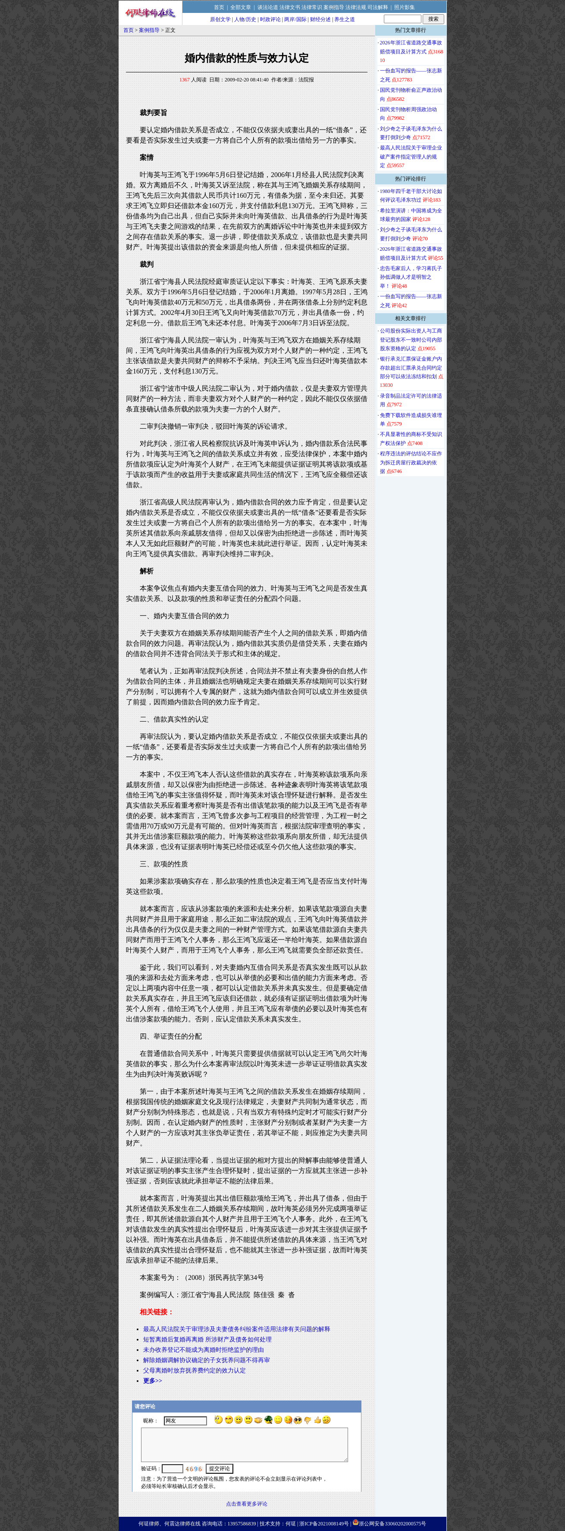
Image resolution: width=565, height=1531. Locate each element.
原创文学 (220, 19)
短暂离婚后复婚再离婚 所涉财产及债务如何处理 (207, 1339)
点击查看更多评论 (246, 1504)
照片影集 (404, 7)
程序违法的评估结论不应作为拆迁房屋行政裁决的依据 (411, 462)
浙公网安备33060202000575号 (392, 1524)
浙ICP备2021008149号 (324, 1524)
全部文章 (240, 7)
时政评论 (270, 19)
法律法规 (355, 7)
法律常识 (311, 7)
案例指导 (333, 7)
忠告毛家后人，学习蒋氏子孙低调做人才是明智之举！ (411, 277)
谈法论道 (267, 7)
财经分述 (320, 19)
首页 (219, 7)
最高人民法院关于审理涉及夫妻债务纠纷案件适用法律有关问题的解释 (236, 1329)
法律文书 (289, 7)
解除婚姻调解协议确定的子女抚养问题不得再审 (206, 1360)
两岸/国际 (295, 19)
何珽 (291, 1524)
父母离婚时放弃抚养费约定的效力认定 (194, 1370)
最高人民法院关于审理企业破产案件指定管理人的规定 (411, 156)
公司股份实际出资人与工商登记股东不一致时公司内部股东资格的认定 (411, 340)
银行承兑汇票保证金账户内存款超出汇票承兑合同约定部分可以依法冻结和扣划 (411, 368)
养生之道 (344, 19)
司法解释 (377, 7)
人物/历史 (245, 19)
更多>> (152, 1381)
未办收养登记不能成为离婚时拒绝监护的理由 (203, 1350)
